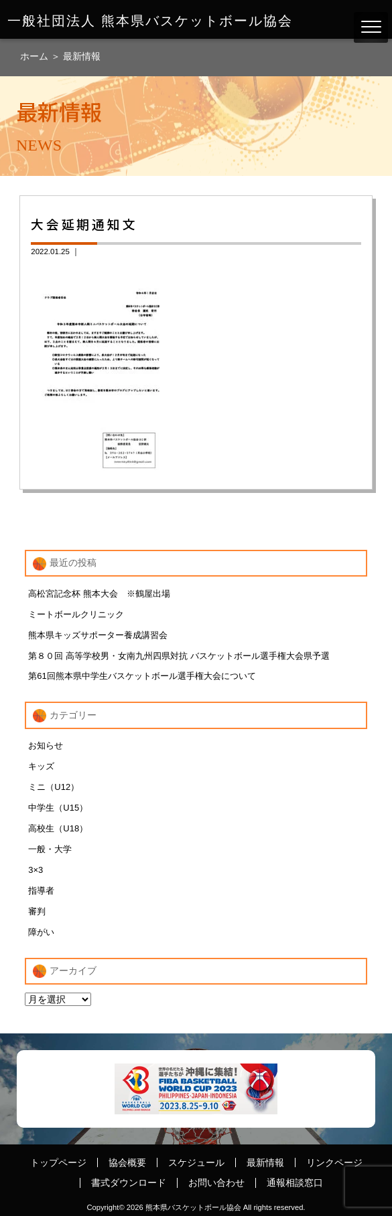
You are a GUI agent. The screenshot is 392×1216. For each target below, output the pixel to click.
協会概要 (127, 1162)
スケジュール (196, 1162)
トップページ (58, 1162)
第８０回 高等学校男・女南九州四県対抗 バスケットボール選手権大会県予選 (178, 656)
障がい (41, 932)
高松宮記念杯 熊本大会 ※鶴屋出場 (99, 594)
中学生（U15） (58, 808)
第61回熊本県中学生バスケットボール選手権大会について (141, 676)
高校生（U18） (58, 828)
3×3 (35, 870)
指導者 (41, 891)
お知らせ (45, 745)
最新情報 (82, 56)
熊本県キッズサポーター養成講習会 (98, 635)
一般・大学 (50, 849)
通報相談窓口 (295, 1182)
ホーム (35, 56)
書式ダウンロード (128, 1182)
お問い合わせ (216, 1182)
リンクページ (334, 1162)
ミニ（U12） (53, 787)
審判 (37, 911)
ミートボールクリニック (76, 614)
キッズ (41, 766)
